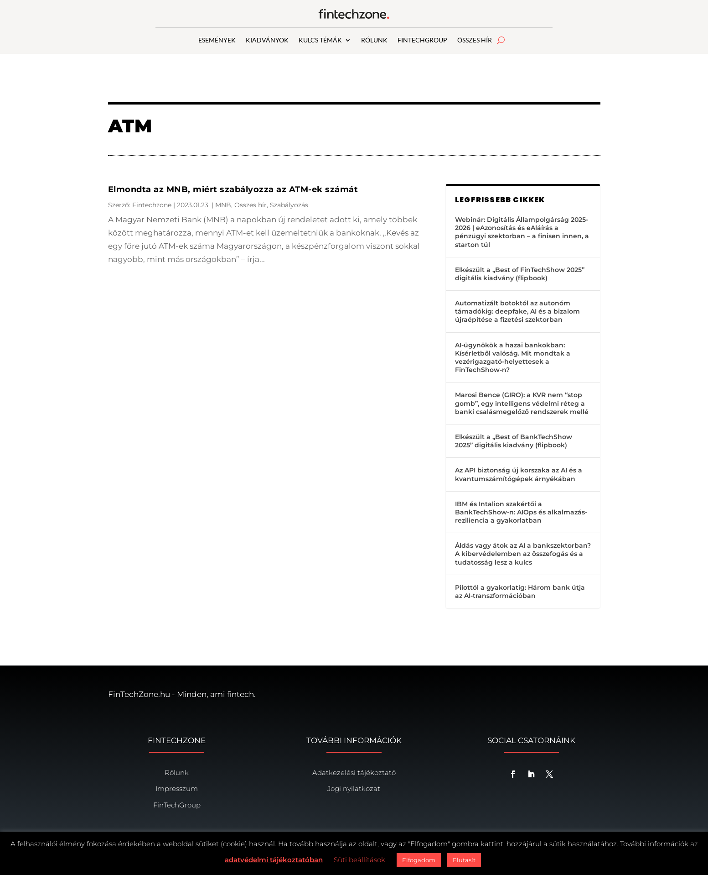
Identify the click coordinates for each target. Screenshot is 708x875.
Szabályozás (289, 205)
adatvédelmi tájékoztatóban (274, 859)
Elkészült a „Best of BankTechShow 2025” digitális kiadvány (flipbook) (513, 441)
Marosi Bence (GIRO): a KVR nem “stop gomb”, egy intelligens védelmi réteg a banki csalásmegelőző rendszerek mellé (522, 403)
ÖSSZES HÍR (474, 40)
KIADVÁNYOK (267, 40)
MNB (223, 205)
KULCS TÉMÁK (320, 40)
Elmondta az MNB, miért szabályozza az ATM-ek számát (233, 189)
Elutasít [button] (464, 860)
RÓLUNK (374, 40)
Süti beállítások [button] (359, 859)
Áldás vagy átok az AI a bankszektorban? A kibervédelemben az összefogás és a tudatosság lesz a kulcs (523, 553)
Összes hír (250, 205)
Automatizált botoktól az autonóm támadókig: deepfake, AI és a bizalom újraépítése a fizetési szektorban (517, 311)
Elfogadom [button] (418, 860)
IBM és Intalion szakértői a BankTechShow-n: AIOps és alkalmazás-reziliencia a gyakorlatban (521, 512)
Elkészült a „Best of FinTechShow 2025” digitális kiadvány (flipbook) (519, 274)
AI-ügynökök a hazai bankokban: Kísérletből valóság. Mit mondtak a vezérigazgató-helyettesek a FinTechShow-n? (512, 357)
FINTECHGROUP (422, 40)
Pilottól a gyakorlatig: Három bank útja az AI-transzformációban (520, 591)
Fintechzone (151, 205)
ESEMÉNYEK (217, 40)
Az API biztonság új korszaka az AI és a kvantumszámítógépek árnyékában (518, 474)
